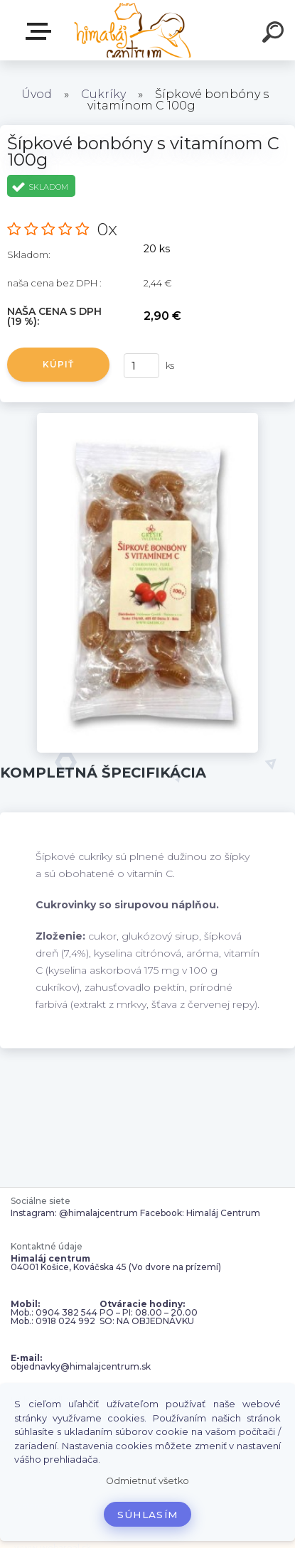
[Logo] (132, 30)
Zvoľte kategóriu (41, 31)
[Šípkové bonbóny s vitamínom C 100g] (147, 418)
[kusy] (141, 365)
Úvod (36, 94)
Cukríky (103, 94)
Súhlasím (147, 1514)
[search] (275, 34)
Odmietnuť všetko (147, 1481)
